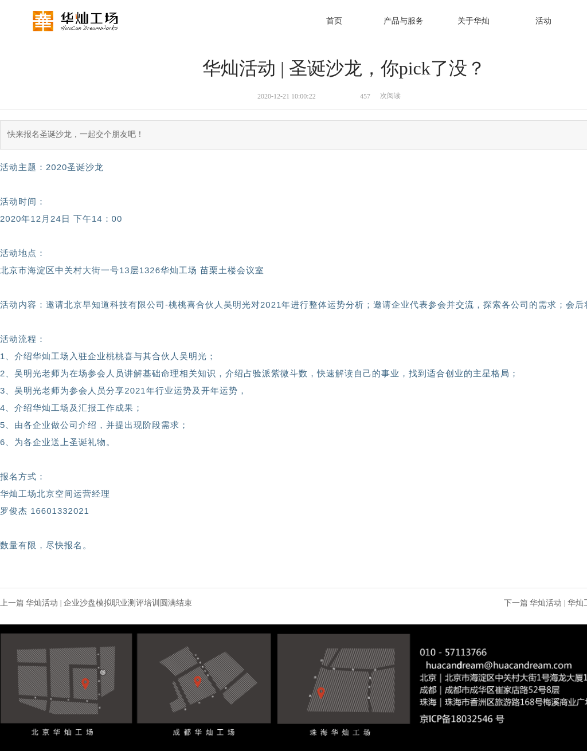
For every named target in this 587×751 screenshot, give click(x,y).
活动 (543, 21)
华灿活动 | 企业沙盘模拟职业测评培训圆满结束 (109, 603)
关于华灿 (473, 21)
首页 (334, 21)
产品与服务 (403, 21)
